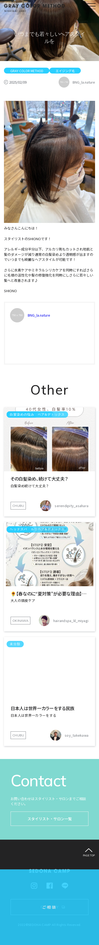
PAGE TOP (89, 855)
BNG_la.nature (39, 315)
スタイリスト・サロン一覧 (49, 818)
